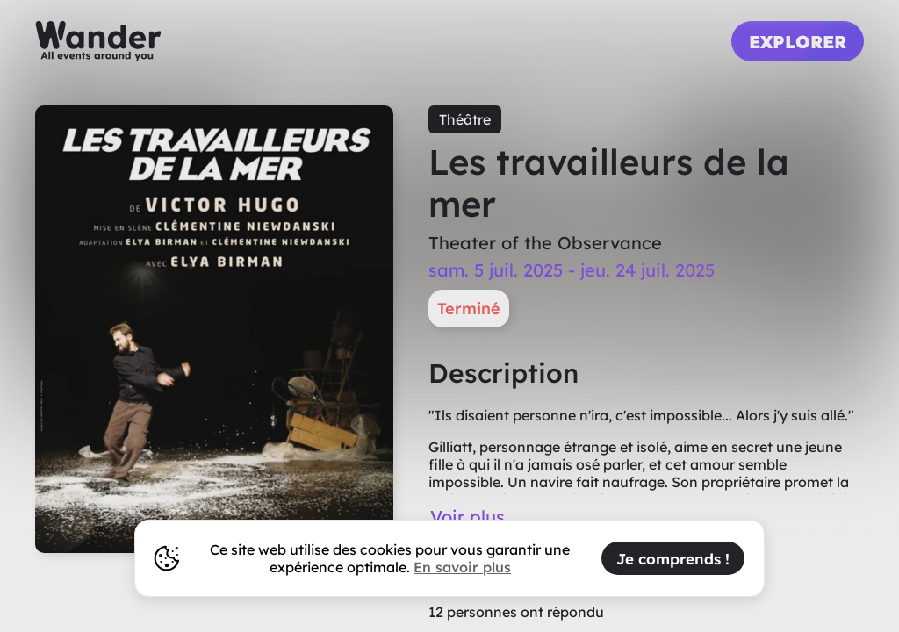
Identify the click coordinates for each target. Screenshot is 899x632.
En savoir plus (462, 567)
